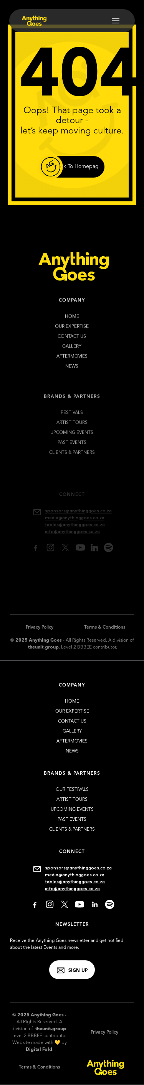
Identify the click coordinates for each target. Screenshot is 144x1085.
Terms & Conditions (104, 627)
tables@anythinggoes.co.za (75, 881)
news (72, 369)
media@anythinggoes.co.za (74, 875)
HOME (72, 319)
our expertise (72, 329)
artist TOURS (72, 430)
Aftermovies (72, 359)
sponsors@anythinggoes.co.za (78, 868)
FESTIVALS (72, 420)
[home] (31, 20)
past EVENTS (72, 450)
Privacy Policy (39, 627)
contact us (72, 339)
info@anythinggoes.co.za (72, 888)
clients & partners (72, 829)
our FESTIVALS (72, 789)
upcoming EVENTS (72, 440)
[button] (115, 20)
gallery (72, 349)
